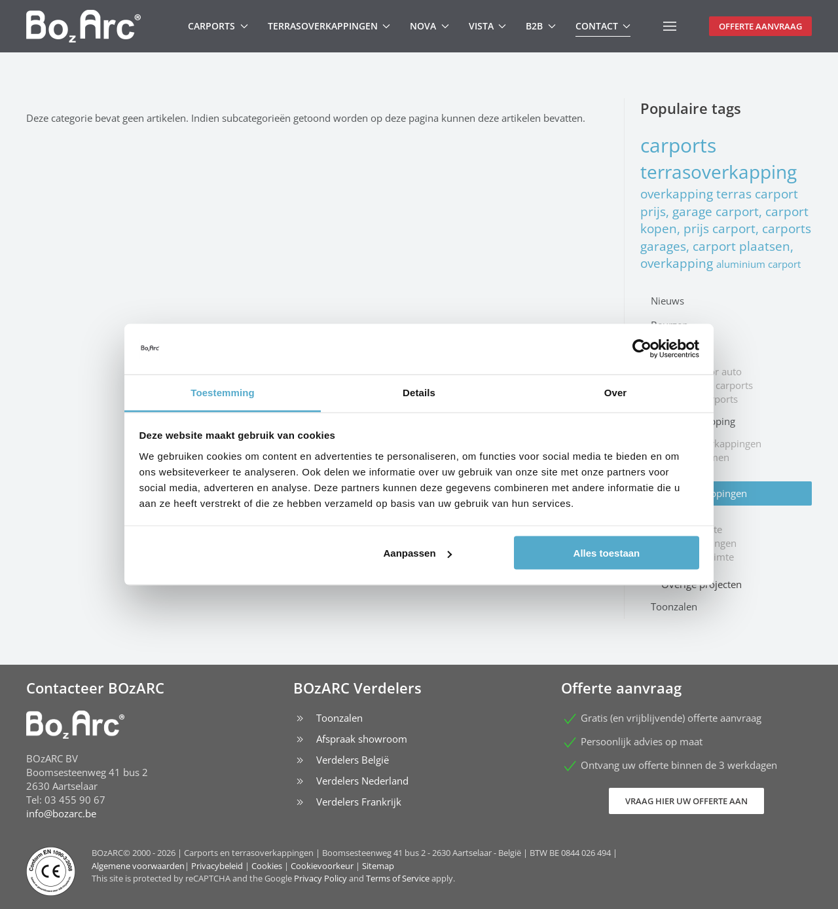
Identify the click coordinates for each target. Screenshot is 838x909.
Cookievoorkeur (322, 866)
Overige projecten (701, 584)
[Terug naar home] (83, 26)
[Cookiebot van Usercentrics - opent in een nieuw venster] (642, 349)
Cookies (266, 866)
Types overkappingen (699, 493)
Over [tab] (615, 392)
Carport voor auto (701, 371)
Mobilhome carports (707, 385)
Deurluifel (683, 515)
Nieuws (667, 300)
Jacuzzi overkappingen (711, 443)
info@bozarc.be (61, 813)
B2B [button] (541, 26)
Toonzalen (674, 606)
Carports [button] (218, 26)
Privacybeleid (217, 866)
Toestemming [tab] (223, 392)
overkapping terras (697, 193)
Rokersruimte (691, 529)
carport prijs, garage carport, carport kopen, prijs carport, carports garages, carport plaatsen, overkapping (725, 228)
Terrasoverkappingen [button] (329, 26)
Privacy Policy (320, 878)
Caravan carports (699, 398)
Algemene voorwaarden (138, 866)
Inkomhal (682, 570)
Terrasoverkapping (693, 421)
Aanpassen (418, 553)
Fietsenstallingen (699, 542)
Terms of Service (397, 878)
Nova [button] (429, 26)
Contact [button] (603, 26)
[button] (669, 26)
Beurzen (669, 324)
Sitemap (378, 866)
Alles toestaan (607, 553)
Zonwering (685, 470)
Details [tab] (419, 392)
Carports (670, 349)
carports (678, 145)
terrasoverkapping (718, 171)
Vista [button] (488, 26)
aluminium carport (758, 263)
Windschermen (695, 457)
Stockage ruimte (697, 556)
